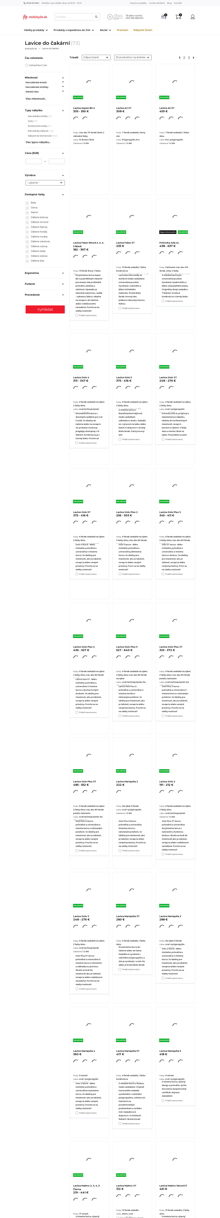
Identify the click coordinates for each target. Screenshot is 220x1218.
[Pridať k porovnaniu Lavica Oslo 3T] (163, 574)
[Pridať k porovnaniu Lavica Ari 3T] (120, 308)
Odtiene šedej (35, 251)
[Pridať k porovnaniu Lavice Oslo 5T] (77, 712)
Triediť (74, 57)
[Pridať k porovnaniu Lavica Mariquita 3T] (120, 1123)
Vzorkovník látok (157, 3)
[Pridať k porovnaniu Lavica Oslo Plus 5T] (77, 989)
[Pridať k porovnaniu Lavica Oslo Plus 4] (77, 850)
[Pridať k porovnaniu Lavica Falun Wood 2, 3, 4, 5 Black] (77, 443)
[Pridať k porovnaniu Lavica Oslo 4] (77, 574)
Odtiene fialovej (36, 227)
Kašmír (32, 212)
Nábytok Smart (143, 30)
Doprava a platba (138, 3)
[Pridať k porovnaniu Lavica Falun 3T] (120, 439)
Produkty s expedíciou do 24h (72, 30)
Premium (122, 30)
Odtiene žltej (35, 261)
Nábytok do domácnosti (40, 136)
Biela (31, 203)
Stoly (30, 121)
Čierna (31, 207)
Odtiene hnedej (36, 232)
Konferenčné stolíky (38, 126)
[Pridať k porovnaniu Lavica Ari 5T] (163, 301)
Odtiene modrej (36, 236)
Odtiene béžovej (37, 217)
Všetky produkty (34, 30)
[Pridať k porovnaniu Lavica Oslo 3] (77, 1113)
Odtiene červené (37, 222)
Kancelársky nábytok (38, 131)
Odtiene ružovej (36, 246)
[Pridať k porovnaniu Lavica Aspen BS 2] (77, 315)
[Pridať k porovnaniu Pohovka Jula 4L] (163, 439)
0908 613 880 (31, 3)
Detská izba (32, 91)
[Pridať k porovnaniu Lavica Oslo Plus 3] (163, 716)
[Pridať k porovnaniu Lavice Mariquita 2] (120, 969)
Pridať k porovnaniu (88, 315)
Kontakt (178, 3)
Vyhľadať (45, 309)
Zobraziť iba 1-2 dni (36, 65)
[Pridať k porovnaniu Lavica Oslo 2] (163, 978)
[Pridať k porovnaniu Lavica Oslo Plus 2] (120, 716)
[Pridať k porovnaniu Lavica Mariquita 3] (163, 1100)
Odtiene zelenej (36, 256)
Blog (169, 3)
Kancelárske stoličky (37, 87)
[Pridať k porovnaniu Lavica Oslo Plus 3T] (163, 854)
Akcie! (103, 30)
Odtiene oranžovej (38, 241)
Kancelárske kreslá (36, 82)
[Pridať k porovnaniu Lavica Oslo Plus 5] (120, 850)
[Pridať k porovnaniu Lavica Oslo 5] (120, 574)
